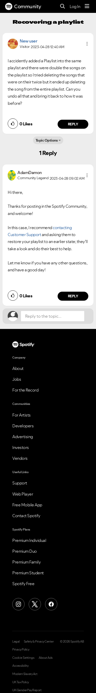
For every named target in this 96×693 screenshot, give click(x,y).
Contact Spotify (26, 515)
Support (19, 483)
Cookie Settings (23, 658)
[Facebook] (51, 604)
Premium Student (28, 573)
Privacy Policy (20, 649)
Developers (23, 426)
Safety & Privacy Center (39, 641)
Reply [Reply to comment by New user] (73, 124)
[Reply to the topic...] (52, 316)
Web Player (22, 494)
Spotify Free (23, 583)
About (18, 368)
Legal (16, 641)
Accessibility (20, 666)
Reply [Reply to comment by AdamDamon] (73, 296)
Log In (75, 6)
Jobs (16, 379)
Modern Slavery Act (24, 674)
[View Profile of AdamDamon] (29, 172)
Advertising (22, 436)
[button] (87, 44)
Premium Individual (29, 540)
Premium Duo (24, 551)
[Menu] (87, 6)
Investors (20, 447)
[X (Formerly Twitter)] (35, 604)
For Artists (21, 415)
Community (23, 6)
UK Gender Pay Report (26, 690)
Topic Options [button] (47, 140)
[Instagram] (18, 604)
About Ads (46, 658)
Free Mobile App (27, 505)
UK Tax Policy (20, 682)
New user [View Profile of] (28, 41)
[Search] (63, 7)
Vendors (20, 458)
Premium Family (26, 562)
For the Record (25, 390)
